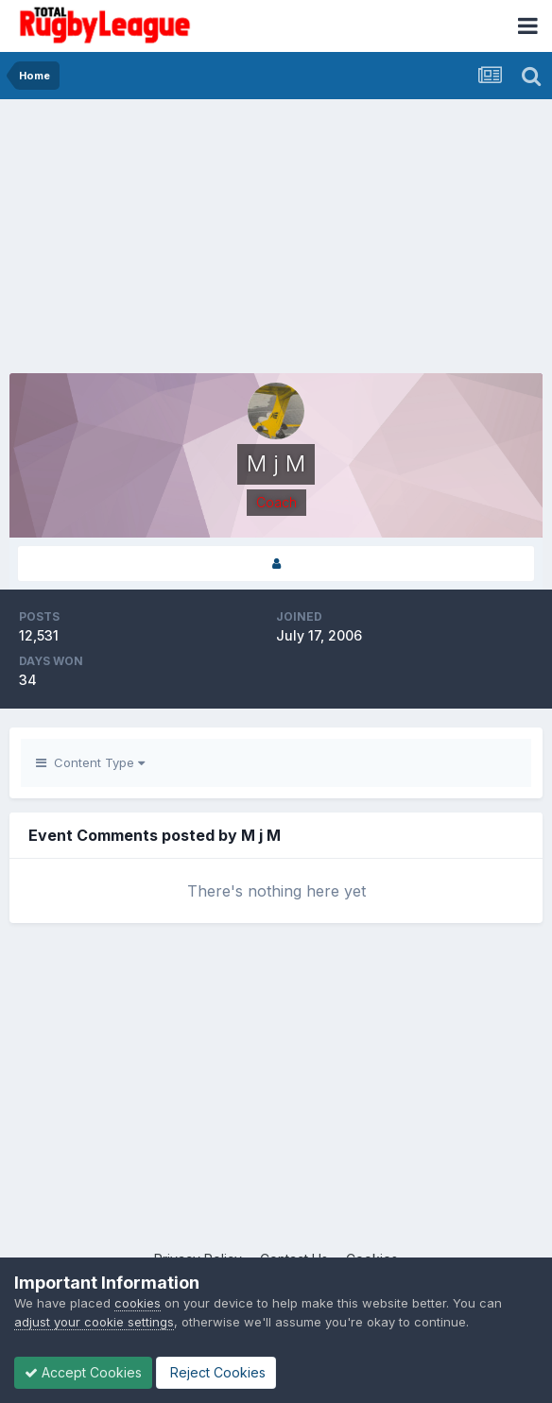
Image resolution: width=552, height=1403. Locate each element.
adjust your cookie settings (94, 1321)
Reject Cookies (216, 1372)
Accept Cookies (83, 1372)
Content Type (90, 762)
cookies (137, 1302)
